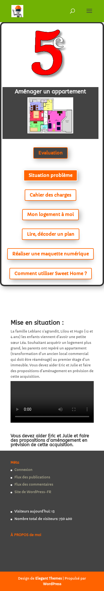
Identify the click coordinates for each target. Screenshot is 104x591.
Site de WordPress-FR (32, 492)
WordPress (52, 584)
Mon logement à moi (50, 214)
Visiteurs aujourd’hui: (32, 511)
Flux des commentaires (33, 484)
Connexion (23, 470)
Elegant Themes (48, 578)
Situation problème (50, 175)
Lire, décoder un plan (50, 234)
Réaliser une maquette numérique (50, 254)
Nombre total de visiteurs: (36, 519)
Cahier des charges (50, 195)
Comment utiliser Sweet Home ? (50, 273)
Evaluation (50, 153)
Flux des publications (32, 477)
